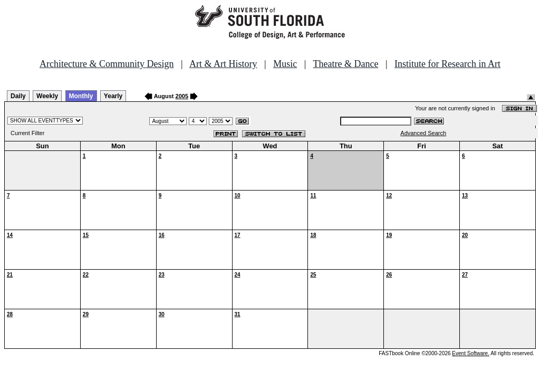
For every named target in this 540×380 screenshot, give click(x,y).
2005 (182, 96)
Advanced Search (423, 133)
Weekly (47, 96)
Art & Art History (223, 64)
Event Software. (470, 353)
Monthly (81, 96)
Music (285, 64)
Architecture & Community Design (106, 64)
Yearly (113, 96)
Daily (18, 96)
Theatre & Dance (345, 64)
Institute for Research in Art (447, 64)
